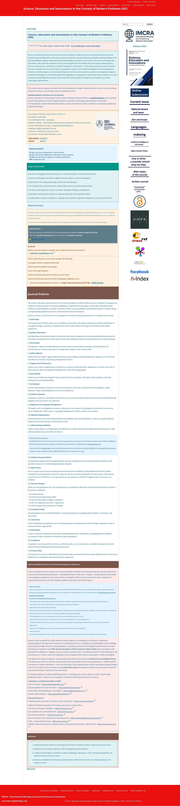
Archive (102, 5)
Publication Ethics (67, 791)
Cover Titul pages (93, 46)
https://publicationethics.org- (54, 684)
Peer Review (126, 5)
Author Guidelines (82, 791)
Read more (31, 769)
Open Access (151, 5)
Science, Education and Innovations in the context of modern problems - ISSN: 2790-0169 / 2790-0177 (103, 801)
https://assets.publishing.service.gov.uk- (87, 718)
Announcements (122, 791)
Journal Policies (113, 5)
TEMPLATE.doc (97, 283)
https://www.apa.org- (67, 712)
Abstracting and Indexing (49, 791)
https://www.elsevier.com (85, 701)
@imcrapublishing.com (44, 253)
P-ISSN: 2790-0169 (133, 2)
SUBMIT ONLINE (38, 239)
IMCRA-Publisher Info (138, 791)
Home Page (80, 5)
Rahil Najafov (46, 448)
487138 (42, 141)
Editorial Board (138, 5)
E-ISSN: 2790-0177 (149, 2)
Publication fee (108, 791)
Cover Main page (78, 46)
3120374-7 (44, 138)
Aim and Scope (91, 5)
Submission (96, 791)
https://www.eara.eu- (61, 721)
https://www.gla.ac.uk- (64, 708)
